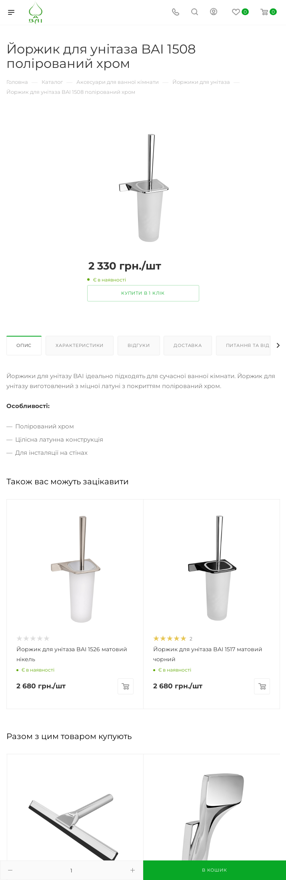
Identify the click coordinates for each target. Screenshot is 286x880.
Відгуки (139, 345)
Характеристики (80, 345)
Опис (24, 345)
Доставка (188, 345)
